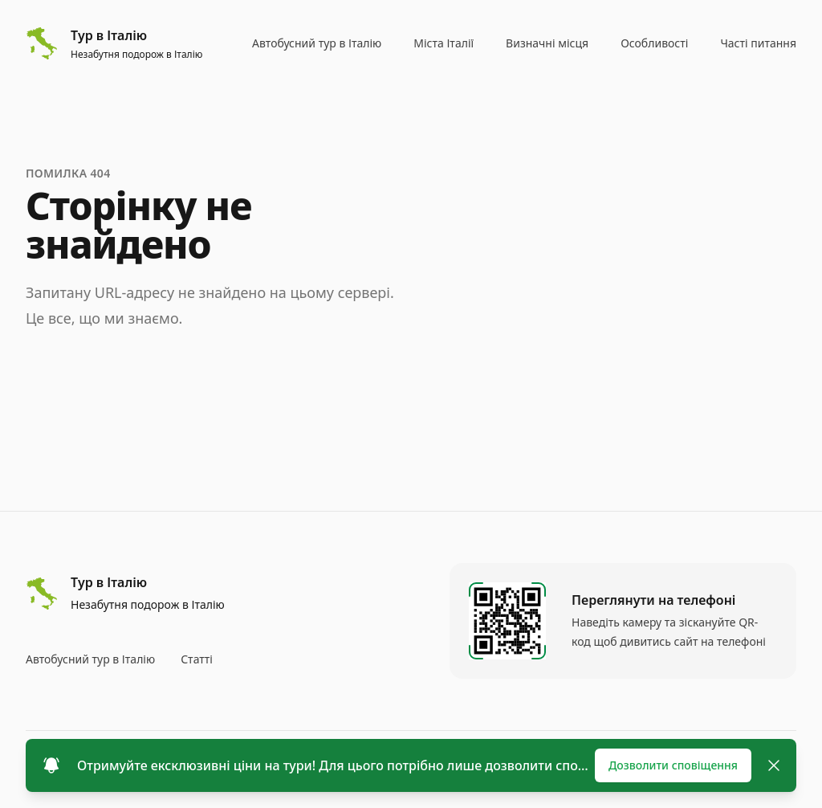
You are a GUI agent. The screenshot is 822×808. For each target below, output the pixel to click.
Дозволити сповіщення (673, 765)
